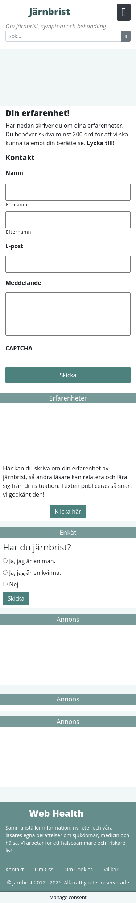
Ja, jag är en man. (32, 561)
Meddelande (23, 283)
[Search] (63, 36)
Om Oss (44, 869)
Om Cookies (78, 869)
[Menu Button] (124, 12)
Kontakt (14, 869)
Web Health (16, 813)
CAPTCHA (18, 348)
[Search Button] (126, 36)
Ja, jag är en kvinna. (35, 573)
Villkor (111, 869)
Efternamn (18, 231)
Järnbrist (16, 11)
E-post (14, 246)
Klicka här (68, 512)
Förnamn (17, 204)
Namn (14, 173)
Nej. (14, 584)
